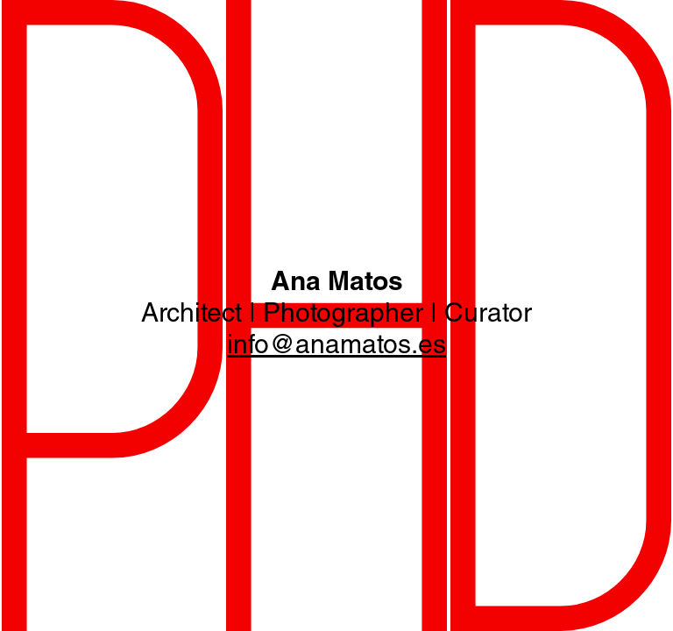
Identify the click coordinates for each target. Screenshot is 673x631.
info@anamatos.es (336, 347)
